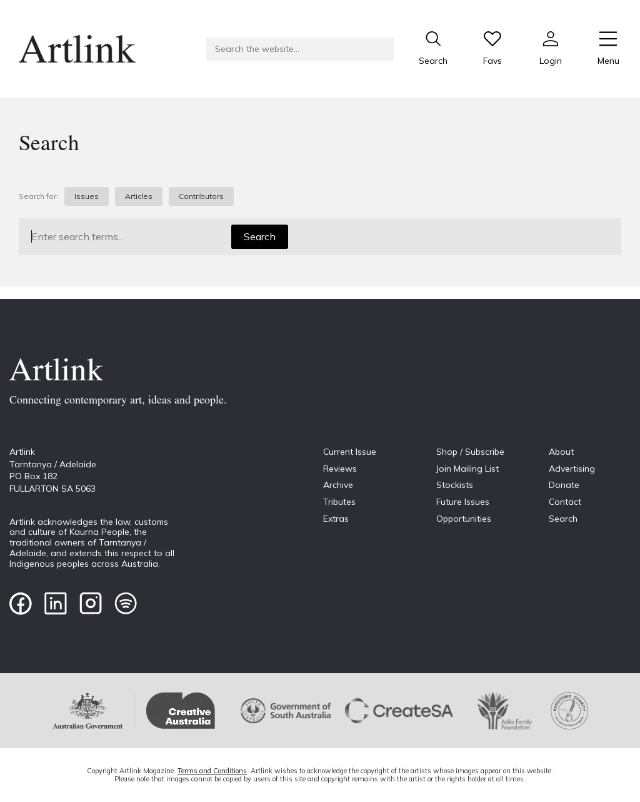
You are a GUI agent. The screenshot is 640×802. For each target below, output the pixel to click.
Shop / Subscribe (470, 451)
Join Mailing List (467, 468)
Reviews (340, 468)
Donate (564, 484)
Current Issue (349, 451)
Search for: (38, 196)
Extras (336, 518)
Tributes (339, 501)
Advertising (572, 468)
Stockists (454, 484)
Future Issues (462, 501)
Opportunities (463, 518)
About (561, 451)
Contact (565, 501)
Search (260, 236)
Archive (338, 484)
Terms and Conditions (212, 770)
